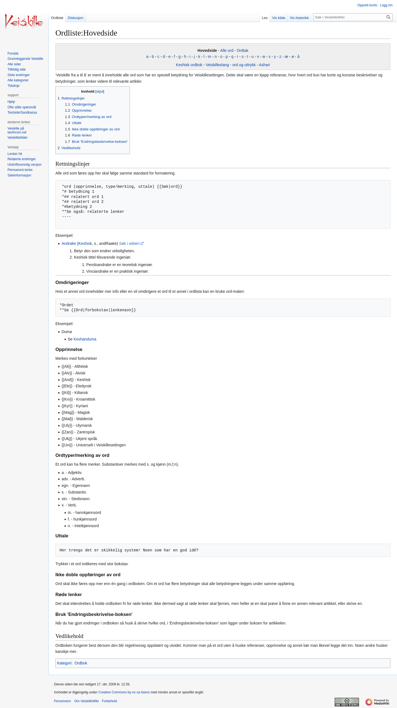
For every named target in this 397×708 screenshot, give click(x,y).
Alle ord (226, 50)
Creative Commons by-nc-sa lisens (124, 692)
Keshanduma (85, 339)
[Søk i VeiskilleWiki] (353, 17)
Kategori (64, 663)
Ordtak (242, 50)
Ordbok (80, 663)
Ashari (264, 65)
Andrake (68, 243)
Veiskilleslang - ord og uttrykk (231, 65)
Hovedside (207, 50)
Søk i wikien (129, 243)
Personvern (62, 701)
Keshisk (85, 243)
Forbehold (109, 701)
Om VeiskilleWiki (86, 701)
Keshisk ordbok (189, 65)
